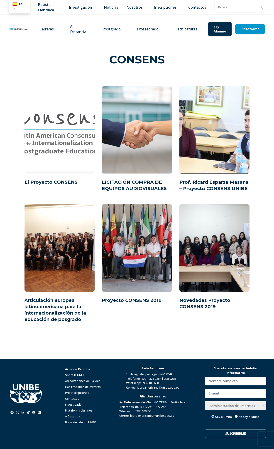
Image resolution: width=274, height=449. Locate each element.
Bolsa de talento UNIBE (80, 422)
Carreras (46, 29)
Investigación (74, 404)
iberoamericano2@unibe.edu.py (152, 416)
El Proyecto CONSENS (51, 182)
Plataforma (250, 29)
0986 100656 (143, 411)
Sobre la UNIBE (75, 375)
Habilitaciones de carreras (83, 387)
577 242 (161, 407)
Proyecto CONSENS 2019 (131, 300)
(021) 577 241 (144, 407)
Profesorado (148, 29)
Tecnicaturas (186, 29)
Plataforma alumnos (79, 410)
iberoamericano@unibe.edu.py (158, 387)
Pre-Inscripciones (77, 393)
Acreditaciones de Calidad (82, 381)
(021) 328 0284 (151, 379)
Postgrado (112, 29)
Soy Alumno (220, 29)
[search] (235, 7)
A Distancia (78, 29)
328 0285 (170, 379)
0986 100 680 (150, 383)
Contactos (72, 399)
